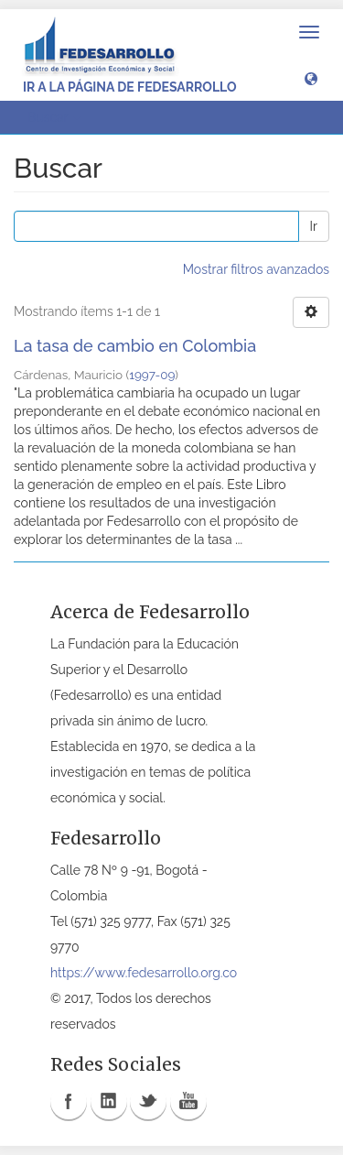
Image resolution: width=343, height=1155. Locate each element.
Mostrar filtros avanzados (256, 269)
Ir (313, 226)
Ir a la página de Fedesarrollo (130, 87)
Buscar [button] (53, 117)
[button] (311, 77)
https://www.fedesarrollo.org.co (143, 972)
